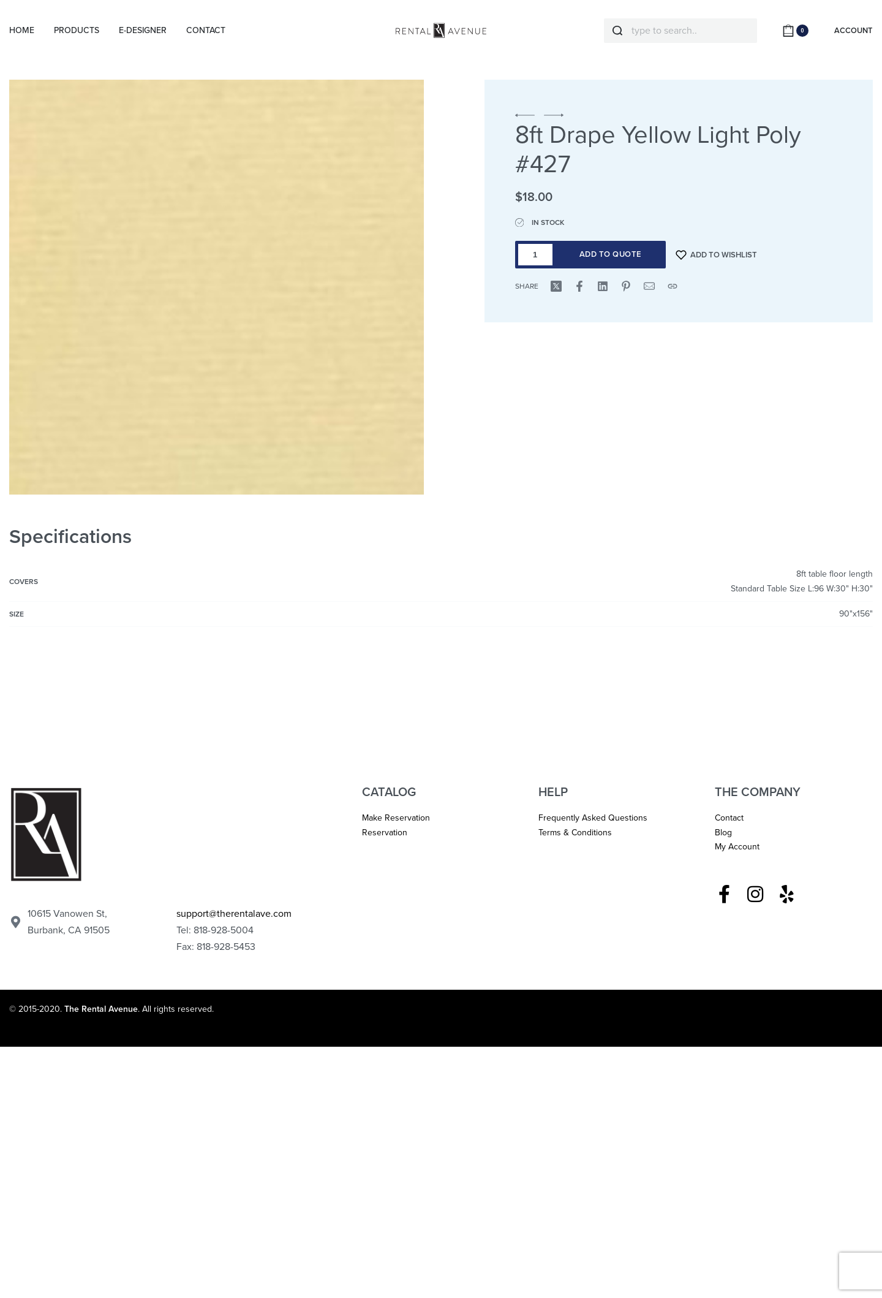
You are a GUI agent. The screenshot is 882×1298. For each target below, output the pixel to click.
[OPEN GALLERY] (216, 287)
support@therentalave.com (234, 914)
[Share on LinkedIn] (602, 286)
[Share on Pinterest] (625, 286)
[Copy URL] (672, 286)
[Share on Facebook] (579, 286)
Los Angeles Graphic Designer (517, 1009)
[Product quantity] (535, 254)
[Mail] (649, 286)
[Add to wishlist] (716, 254)
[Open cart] (795, 30)
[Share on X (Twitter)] (556, 286)
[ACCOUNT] (853, 31)
